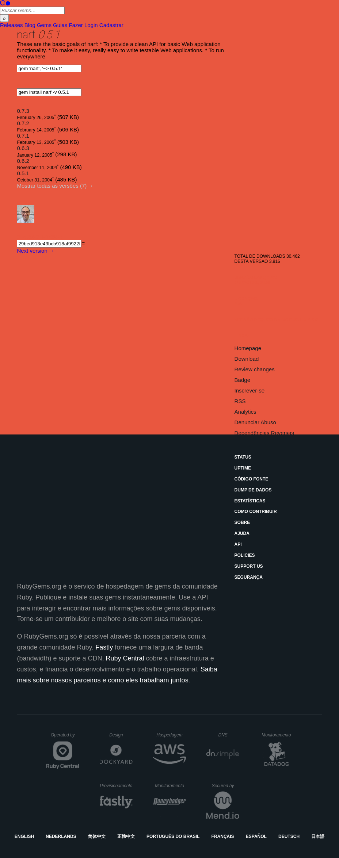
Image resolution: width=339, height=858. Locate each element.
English (24, 836)
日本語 (317, 836)
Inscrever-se (250, 390)
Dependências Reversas (264, 433)
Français (223, 836)
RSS (240, 401)
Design (121, 735)
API (238, 544)
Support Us (249, 566)
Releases (11, 25)
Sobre (242, 522)
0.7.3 (23, 111)
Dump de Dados (253, 490)
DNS (229, 735)
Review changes (255, 369)
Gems (44, 25)
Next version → (35, 251)
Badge (242, 380)
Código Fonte (251, 479)
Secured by (225, 785)
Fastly (104, 647)
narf (26, 34)
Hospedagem (171, 735)
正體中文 (126, 836)
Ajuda (242, 533)
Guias (60, 25)
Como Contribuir (256, 511)
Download (247, 359)
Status (243, 457)
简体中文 (97, 836)
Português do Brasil (172, 836)
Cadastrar (111, 25)
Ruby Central (125, 658)
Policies (245, 555)
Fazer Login (83, 25)
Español (256, 836)
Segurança (249, 577)
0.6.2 (23, 161)
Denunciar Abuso (255, 422)
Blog (29, 25)
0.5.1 (23, 173)
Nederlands (61, 836)
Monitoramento (277, 735)
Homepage (248, 348)
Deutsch (289, 836)
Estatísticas (250, 500)
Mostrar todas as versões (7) (52, 186)
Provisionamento (116, 785)
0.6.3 (23, 148)
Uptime (243, 468)
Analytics (245, 412)
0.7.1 (23, 136)
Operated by (65, 737)
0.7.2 (23, 123)
